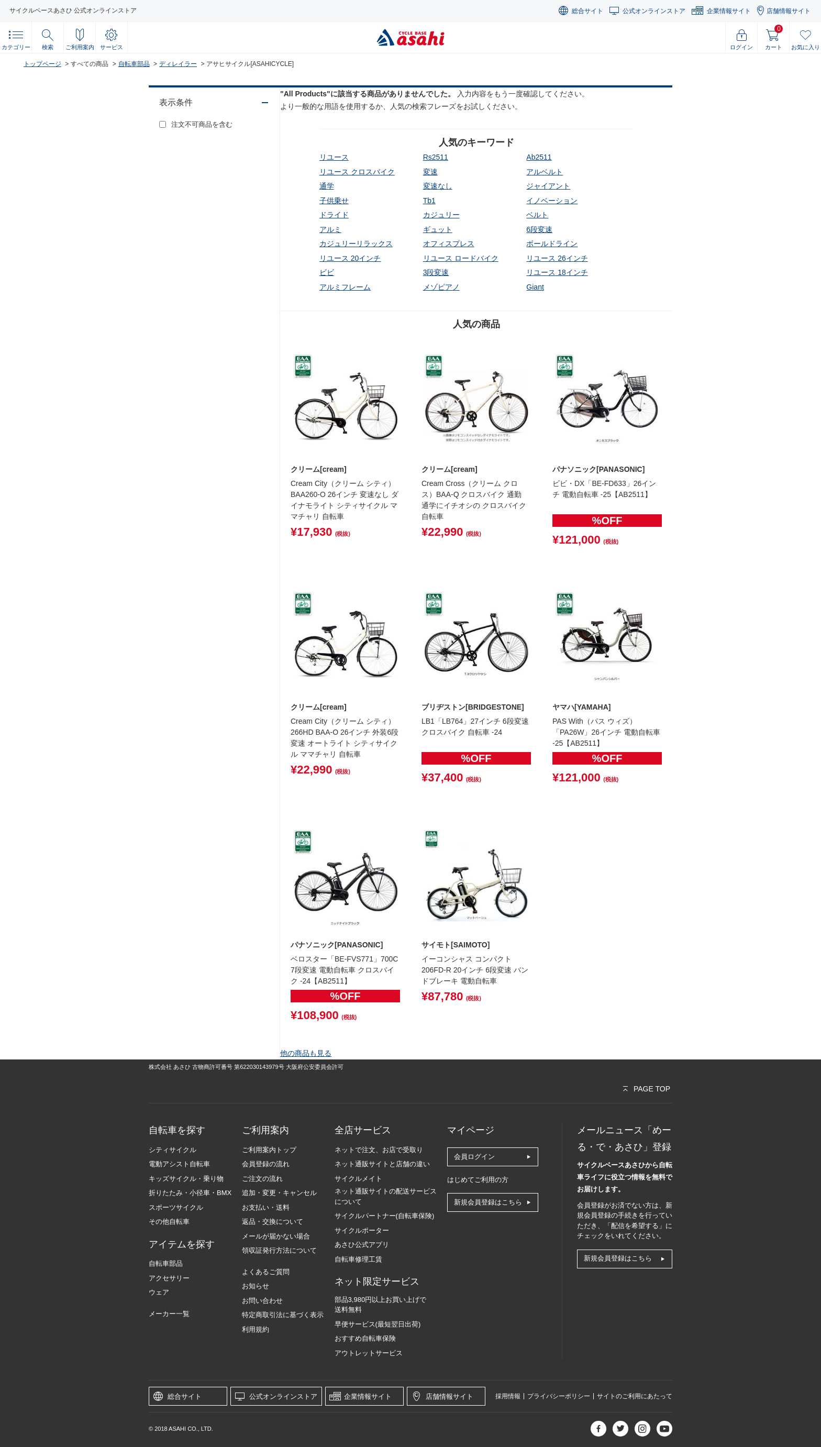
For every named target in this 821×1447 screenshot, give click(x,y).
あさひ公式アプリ (362, 1245)
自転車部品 (134, 64)
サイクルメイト (358, 1179)
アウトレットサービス (369, 1353)
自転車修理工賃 (358, 1259)
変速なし (437, 186)
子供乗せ (334, 200)
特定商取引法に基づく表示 (283, 1315)
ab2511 (538, 157)
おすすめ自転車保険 (365, 1338)
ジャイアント (548, 186)
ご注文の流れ (262, 1179)
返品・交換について (272, 1221)
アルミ (330, 229)
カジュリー (441, 215)
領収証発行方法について (279, 1250)
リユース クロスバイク (357, 172)
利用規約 (255, 1329)
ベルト (537, 215)
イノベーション (552, 200)
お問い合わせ (262, 1301)
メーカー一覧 (169, 1314)
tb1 (429, 200)
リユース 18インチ (556, 272)
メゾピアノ (441, 287)
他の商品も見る (305, 1053)
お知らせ (255, 1286)
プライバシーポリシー (558, 1396)
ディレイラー (178, 64)
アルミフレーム (345, 287)
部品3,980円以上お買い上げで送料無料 (381, 1305)
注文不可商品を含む (201, 124)
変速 (430, 172)
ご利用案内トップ (269, 1150)
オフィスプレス (448, 243)
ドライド (334, 215)
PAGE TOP (652, 1088)
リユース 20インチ (350, 258)
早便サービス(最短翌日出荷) (378, 1324)
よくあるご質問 (266, 1272)
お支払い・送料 (266, 1207)
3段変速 (436, 272)
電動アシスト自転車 (179, 1164)
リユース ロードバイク (460, 258)
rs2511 (435, 157)
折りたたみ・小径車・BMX (190, 1193)
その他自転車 (169, 1221)
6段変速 (539, 229)
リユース (334, 157)
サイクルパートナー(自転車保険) (385, 1216)
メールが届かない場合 (276, 1236)
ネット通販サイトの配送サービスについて (386, 1196)
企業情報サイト (729, 11)
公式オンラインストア (654, 11)
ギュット (437, 229)
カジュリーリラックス (356, 243)
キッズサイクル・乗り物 (186, 1179)
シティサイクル (172, 1150)
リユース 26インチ (556, 258)
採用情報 (507, 1396)
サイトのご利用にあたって (634, 1396)
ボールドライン (552, 243)
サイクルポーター (362, 1230)
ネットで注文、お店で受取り (379, 1150)
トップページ (42, 64)
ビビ (326, 272)
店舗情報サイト (789, 11)
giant (534, 287)
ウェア (159, 1292)
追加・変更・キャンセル (279, 1193)
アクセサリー (169, 1278)
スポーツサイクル (176, 1207)
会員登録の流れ (266, 1164)
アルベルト (544, 172)
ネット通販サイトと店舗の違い (382, 1164)
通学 (326, 186)
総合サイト (587, 11)
